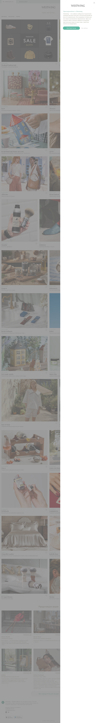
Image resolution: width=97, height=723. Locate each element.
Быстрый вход (71, 28)
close (94, 2)
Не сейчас (84, 28)
